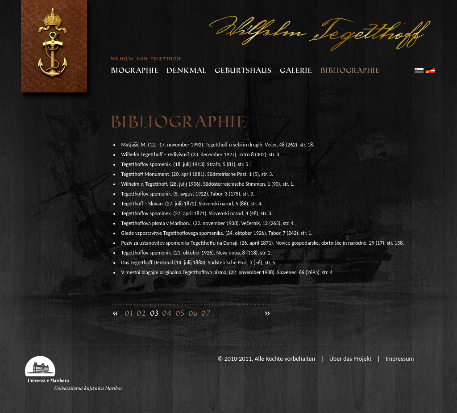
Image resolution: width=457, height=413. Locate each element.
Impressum (400, 359)
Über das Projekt (350, 359)
